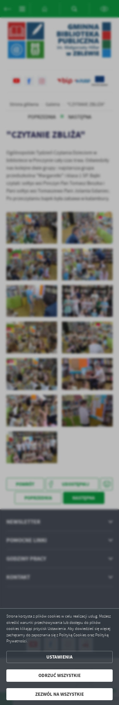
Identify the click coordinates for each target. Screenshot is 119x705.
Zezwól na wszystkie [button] (59, 694)
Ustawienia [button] (59, 657)
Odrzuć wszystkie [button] (59, 675)
